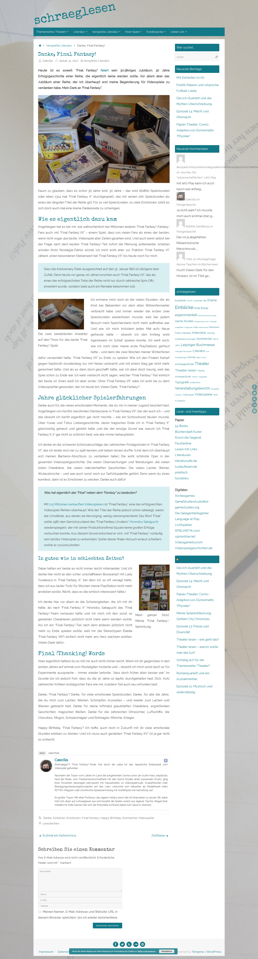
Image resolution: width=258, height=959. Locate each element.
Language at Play (187, 519)
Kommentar (129, 818)
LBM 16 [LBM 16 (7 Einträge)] (215, 339)
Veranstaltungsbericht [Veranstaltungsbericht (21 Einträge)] (192, 388)
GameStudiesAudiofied (191, 501)
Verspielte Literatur (59, 45)
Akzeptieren (166, 951)
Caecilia (48, 60)
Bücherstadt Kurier (188, 432)
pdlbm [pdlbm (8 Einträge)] (198, 357)
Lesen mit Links (186, 449)
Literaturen (183, 455)
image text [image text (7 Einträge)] (188, 327)
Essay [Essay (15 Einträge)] (204, 308)
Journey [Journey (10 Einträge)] (211, 333)
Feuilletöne (183, 443)
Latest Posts (53, 753)
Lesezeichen (51, 823)
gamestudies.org (187, 507)
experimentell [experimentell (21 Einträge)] (186, 315)
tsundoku (182, 478)
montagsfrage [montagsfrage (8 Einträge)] (180, 357)
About (42, 753)
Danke (47, 818)
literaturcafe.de (186, 461)
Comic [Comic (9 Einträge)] (190, 300)
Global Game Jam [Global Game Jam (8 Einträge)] (202, 321)
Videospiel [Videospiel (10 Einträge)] (188, 394)
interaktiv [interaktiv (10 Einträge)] (186, 333)
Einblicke (59, 818)
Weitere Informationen (147, 951)
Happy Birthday (110, 818)
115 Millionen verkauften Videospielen (76, 504)
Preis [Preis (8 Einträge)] (204, 357)
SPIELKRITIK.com (187, 530)
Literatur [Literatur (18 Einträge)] (199, 351)
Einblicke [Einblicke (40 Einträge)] (184, 307)
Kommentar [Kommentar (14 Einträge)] (204, 338)
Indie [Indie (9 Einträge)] (195, 327)
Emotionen (73, 818)
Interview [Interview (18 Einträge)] (199, 333)
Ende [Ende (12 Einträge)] (197, 308)
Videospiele (146, 818)
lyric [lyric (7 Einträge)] (207, 351)
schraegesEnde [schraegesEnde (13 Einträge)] (184, 364)
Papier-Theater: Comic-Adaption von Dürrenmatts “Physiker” (195, 130)
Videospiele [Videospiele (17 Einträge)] (203, 394)
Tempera (197, 951)
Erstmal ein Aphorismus (57, 835)
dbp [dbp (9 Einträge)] (205, 300)
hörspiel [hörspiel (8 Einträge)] (213, 321)
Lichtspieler (183, 525)
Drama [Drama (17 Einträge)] (212, 300)
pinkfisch (181, 472)
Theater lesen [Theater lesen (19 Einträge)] (186, 370)
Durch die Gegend (188, 437)
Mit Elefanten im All (190, 77)
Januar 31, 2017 (68, 60)
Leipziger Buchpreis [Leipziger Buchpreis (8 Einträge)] (183, 351)
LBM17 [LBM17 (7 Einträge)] (177, 345)
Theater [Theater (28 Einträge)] (202, 363)
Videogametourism (189, 542)
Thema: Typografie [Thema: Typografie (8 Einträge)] (199, 377)
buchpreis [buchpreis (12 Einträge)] (180, 300)
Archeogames (185, 496)
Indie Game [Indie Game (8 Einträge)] (203, 327)
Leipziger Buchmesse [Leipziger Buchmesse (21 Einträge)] (198, 345)
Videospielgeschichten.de (193, 548)
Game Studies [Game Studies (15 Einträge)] (184, 321)
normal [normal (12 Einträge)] (191, 357)
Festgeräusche (186, 204)
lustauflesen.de (186, 466)
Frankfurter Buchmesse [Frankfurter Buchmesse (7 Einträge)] (207, 315)
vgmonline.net (185, 536)
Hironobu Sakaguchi (143, 522)
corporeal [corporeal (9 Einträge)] (198, 300)
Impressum (46, 951)
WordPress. (214, 951)
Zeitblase (159, 835)
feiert (106, 70)
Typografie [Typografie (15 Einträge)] (182, 382)
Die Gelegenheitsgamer (192, 513)
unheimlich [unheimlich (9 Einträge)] (195, 382)
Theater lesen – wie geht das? (197, 639)
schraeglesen (188, 559)
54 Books (181, 426)
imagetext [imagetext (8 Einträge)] (179, 327)
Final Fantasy (90, 818)
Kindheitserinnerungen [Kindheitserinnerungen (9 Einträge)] (185, 339)
